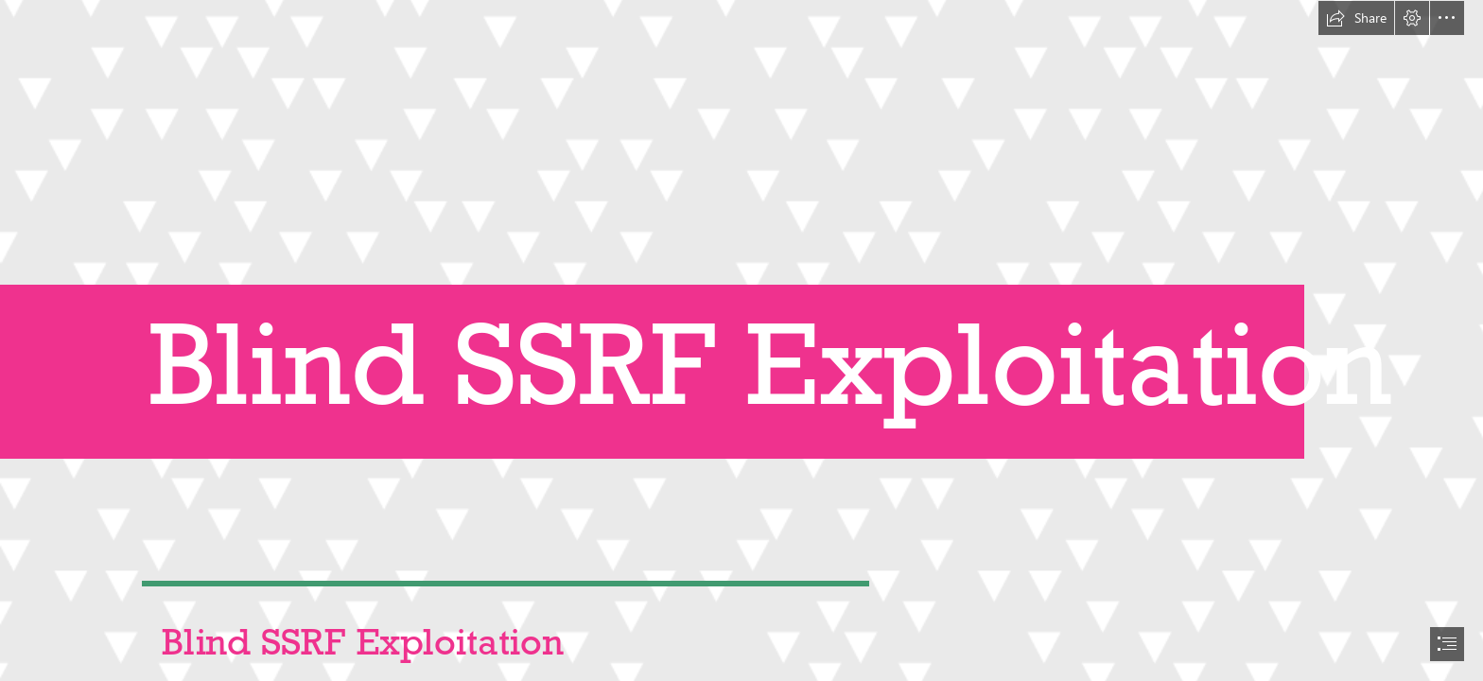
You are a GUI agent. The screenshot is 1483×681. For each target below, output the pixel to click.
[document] (741, 340)
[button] (1356, 18)
